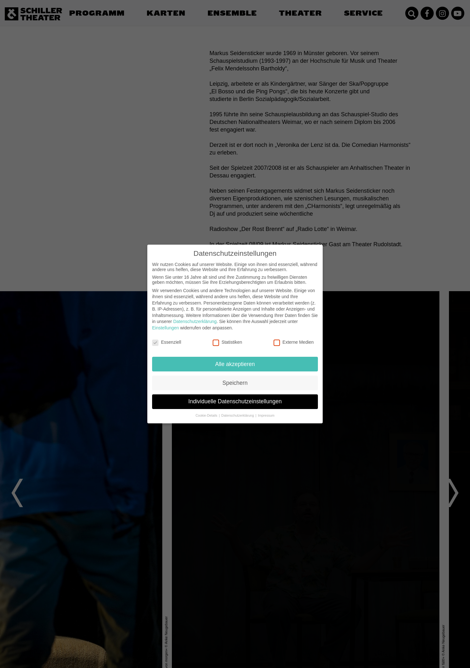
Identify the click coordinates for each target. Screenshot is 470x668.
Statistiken (227, 341)
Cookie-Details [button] (206, 415)
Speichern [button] (235, 382)
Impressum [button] (266, 415)
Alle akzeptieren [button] (235, 363)
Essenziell (166, 341)
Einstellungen (165, 327)
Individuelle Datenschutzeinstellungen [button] (235, 401)
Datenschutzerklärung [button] (238, 415)
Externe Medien (294, 341)
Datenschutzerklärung (195, 321)
